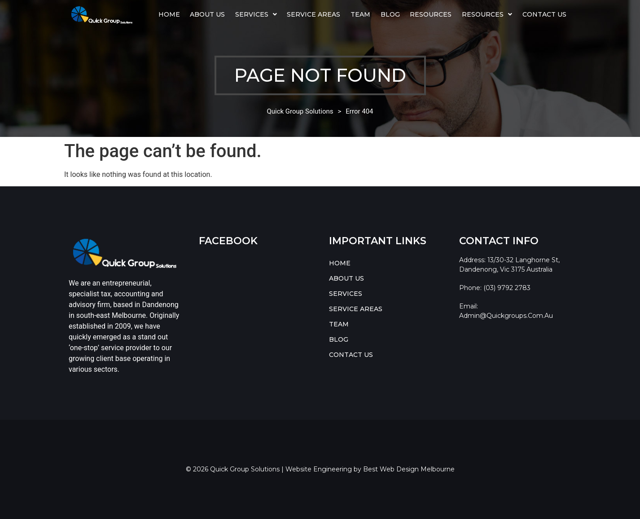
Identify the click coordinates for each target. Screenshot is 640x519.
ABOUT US (207, 14)
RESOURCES (487, 14)
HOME (169, 14)
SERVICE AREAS (313, 14)
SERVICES (256, 14)
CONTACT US (544, 14)
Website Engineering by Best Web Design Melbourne (370, 469)
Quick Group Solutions (300, 111)
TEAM (360, 14)
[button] (256, 14)
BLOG (390, 14)
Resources (431, 14)
